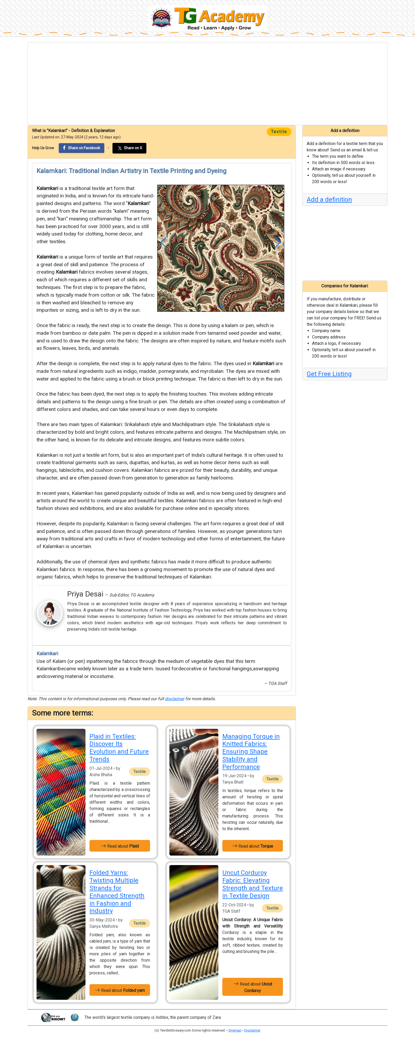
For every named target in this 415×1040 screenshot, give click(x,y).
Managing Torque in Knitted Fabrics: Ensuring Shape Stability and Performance (251, 752)
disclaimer (174, 698)
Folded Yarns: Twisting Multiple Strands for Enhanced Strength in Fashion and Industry (117, 892)
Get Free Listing (329, 374)
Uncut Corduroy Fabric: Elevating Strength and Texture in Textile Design (252, 884)
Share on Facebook (81, 148)
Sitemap (234, 1030)
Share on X (129, 148)
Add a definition (329, 199)
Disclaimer (252, 1030)
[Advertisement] (207, 84)
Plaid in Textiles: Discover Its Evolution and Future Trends (119, 748)
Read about (120, 846)
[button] (163, 242)
